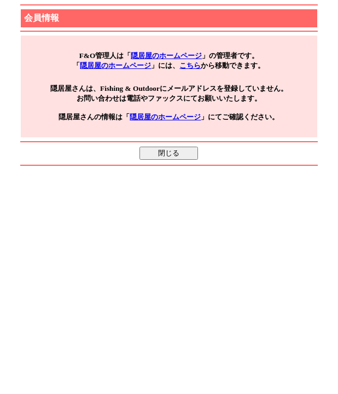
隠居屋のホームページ (166, 55)
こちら (190, 65)
